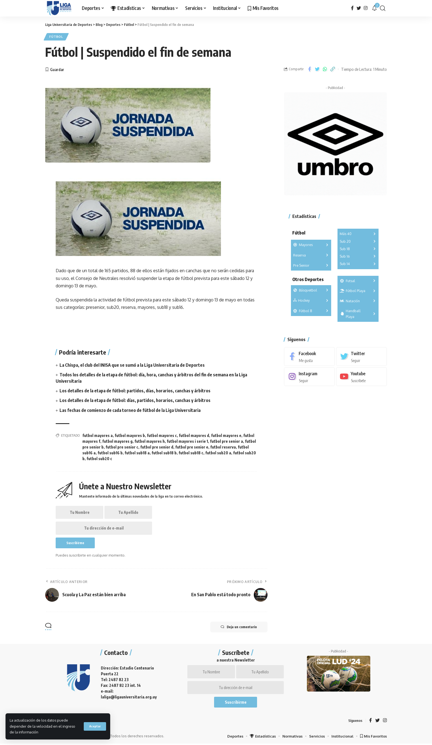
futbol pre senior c (122, 447)
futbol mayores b (130, 435)
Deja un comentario (238, 627)
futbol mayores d (194, 435)
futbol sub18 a (137, 452)
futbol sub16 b (110, 452)
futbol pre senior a (226, 441)
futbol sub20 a (218, 452)
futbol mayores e (226, 435)
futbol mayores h (149, 441)
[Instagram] (365, 8)
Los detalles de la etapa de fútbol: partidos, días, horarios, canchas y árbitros (135, 391)
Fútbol (56, 37)
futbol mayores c (162, 435)
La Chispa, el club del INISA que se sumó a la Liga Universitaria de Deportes (132, 365)
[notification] (374, 8)
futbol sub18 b (164, 452)
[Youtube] (361, 375)
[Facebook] (352, 8)
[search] (382, 8)
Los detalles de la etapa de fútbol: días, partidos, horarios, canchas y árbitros (135, 400)
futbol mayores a (97, 435)
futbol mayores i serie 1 (187, 441)
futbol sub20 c (99, 458)
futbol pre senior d (156, 447)
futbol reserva (223, 447)
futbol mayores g (117, 441)
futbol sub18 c (191, 452)
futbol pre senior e (191, 447)
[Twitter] (358, 8)
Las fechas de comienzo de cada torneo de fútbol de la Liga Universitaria (130, 410)
